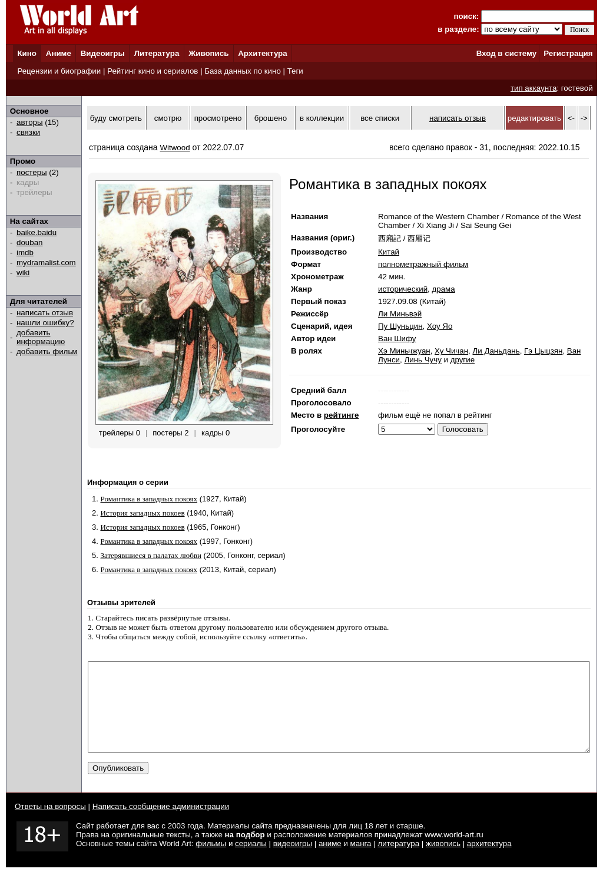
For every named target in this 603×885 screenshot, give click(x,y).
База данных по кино (242, 71)
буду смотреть (116, 118)
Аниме (58, 53)
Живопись (208, 53)
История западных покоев (142, 512)
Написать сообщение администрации (160, 824)
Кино (27, 53)
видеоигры (292, 861)
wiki (22, 272)
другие (462, 359)
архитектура (489, 861)
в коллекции (322, 118)
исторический (403, 289)
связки (28, 132)
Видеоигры (103, 53)
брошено (270, 118)
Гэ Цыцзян (543, 350)
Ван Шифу (397, 338)
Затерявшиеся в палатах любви (150, 555)
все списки (379, 118)
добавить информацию (40, 337)
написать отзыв (44, 312)
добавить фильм (47, 351)
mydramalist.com (46, 262)
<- (571, 118)
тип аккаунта (534, 88)
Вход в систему (506, 53)
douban (29, 242)
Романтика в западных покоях (148, 498)
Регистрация (568, 53)
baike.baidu (36, 232)
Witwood (175, 147)
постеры (31, 172)
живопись (443, 861)
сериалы (251, 861)
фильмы (211, 861)
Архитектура (262, 53)
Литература (157, 53)
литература (398, 861)
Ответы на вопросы (50, 824)
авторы (29, 122)
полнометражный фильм (423, 264)
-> (584, 118)
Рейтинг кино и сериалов (152, 71)
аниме (330, 861)
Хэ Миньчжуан (404, 350)
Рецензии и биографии (59, 71)
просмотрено (218, 118)
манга (361, 861)
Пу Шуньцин (400, 326)
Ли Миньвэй (400, 313)
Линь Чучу (422, 359)
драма (443, 289)
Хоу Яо (439, 326)
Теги (295, 71)
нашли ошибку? (45, 322)
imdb (25, 252)
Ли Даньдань (495, 350)
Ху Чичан (451, 350)
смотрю (167, 118)
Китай (388, 251)
